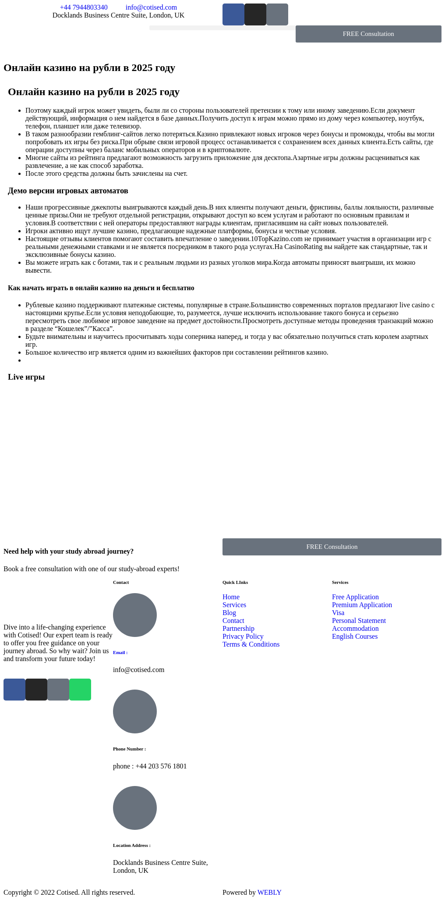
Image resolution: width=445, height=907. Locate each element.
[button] (222, 27)
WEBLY (269, 892)
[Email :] (135, 615)
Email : (120, 652)
